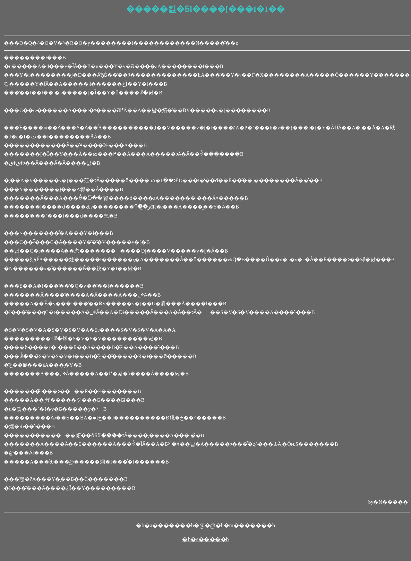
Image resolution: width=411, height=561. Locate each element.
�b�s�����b (205, 539)
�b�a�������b (165, 525)
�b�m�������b (245, 525)
